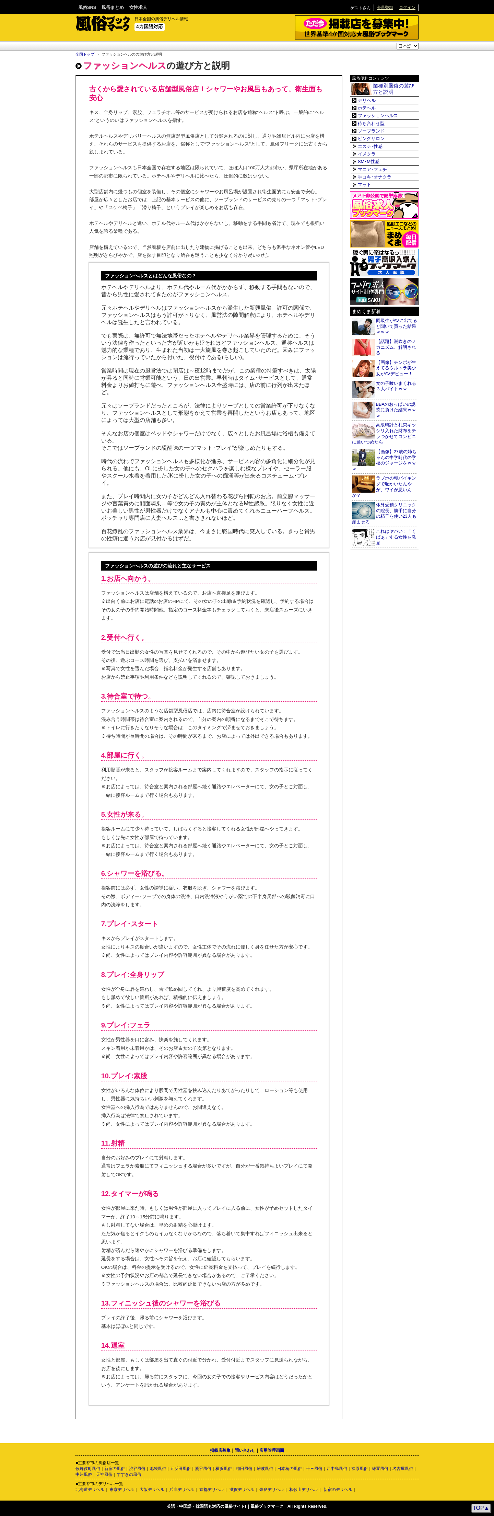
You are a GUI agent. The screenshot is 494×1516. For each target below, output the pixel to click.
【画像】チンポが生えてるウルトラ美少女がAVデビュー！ (396, 368)
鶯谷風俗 (203, 1468)
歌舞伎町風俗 (87, 1468)
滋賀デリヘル (242, 1489)
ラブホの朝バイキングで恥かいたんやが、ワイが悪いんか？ (384, 486)
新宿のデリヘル (338, 1489)
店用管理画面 (271, 1450)
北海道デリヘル (89, 1489)
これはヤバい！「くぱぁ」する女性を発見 (396, 537)
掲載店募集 (220, 1450)
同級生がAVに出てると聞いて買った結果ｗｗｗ (396, 326)
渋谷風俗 (137, 1468)
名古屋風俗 (402, 1468)
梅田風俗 (244, 1468)
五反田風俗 (180, 1468)
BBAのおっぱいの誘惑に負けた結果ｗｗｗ (396, 410)
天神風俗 (104, 1474)
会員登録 (385, 7)
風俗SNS (87, 7)
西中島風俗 (337, 1468)
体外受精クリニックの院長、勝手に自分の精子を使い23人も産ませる (384, 513)
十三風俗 (314, 1468)
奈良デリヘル (271, 1489)
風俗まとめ (113, 7)
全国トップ (84, 54)
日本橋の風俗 (289, 1468)
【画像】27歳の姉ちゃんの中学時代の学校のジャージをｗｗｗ (384, 460)
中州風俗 (83, 1474)
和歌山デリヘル (303, 1489)
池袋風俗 (158, 1468)
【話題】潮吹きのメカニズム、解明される (396, 347)
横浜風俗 (223, 1468)
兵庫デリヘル (181, 1489)
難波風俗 (265, 1468)
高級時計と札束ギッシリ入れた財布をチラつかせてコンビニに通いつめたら (384, 433)
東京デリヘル (121, 1489)
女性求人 (138, 7)
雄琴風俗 (380, 1468)
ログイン (407, 7)
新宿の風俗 (114, 1468)
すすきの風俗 (129, 1474)
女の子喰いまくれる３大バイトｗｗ (396, 386)
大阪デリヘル (152, 1489)
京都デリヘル (211, 1489)
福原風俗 (359, 1468)
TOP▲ (481, 1508)
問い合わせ (245, 1450)
